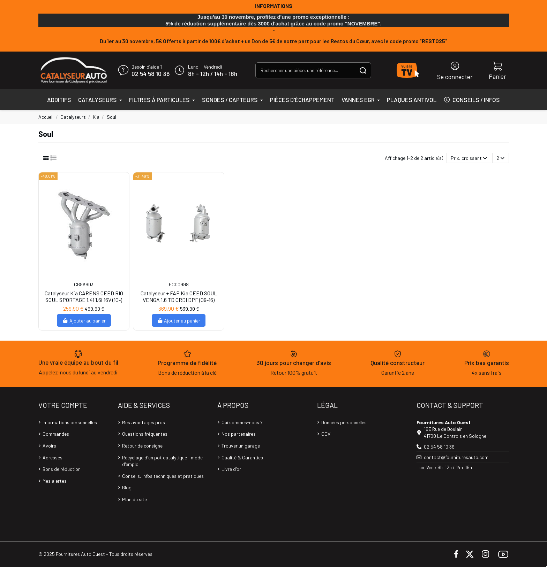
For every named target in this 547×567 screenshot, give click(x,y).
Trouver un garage (241, 446)
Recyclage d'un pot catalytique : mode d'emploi (162, 461)
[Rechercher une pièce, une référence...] (363, 70)
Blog (127, 487)
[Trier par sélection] (469, 158)
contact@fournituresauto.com (456, 457)
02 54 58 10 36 (151, 73)
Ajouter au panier (84, 321)
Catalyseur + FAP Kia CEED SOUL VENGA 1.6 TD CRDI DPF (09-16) (179, 296)
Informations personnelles (70, 422)
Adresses (52, 457)
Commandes (56, 434)
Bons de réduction (62, 469)
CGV (325, 434)
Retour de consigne (142, 446)
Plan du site (134, 499)
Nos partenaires (239, 434)
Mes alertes (55, 481)
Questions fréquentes (144, 434)
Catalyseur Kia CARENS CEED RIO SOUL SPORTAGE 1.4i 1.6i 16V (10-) (84, 296)
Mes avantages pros (143, 422)
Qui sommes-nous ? (242, 422)
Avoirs (49, 446)
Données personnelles (344, 422)
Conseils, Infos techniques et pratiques (163, 476)
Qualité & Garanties (242, 457)
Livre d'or (231, 469)
